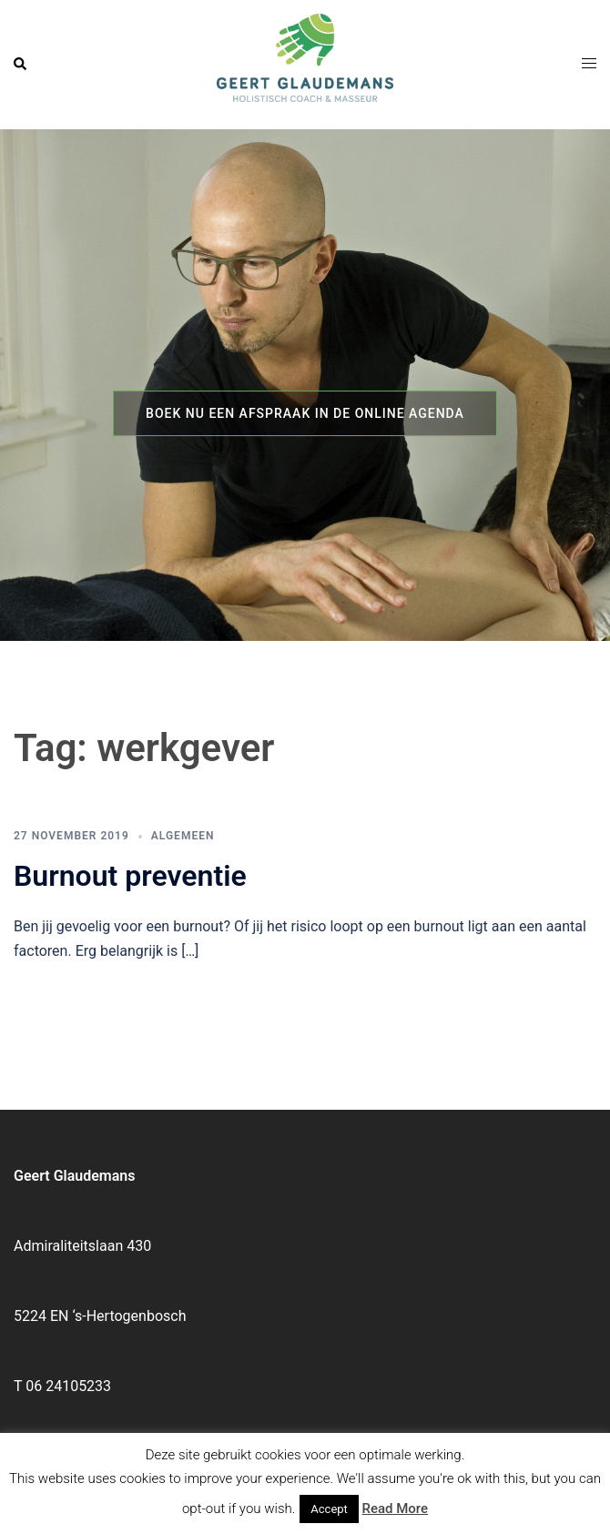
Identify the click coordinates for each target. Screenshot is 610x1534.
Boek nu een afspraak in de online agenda (305, 413)
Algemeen (183, 835)
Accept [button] (329, 1509)
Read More (395, 1508)
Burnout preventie (130, 875)
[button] (21, 64)
